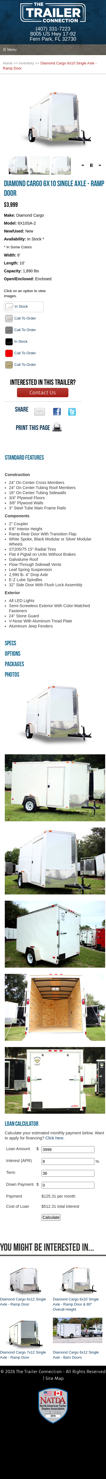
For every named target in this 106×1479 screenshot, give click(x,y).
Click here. (55, 1138)
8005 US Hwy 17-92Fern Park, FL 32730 (53, 36)
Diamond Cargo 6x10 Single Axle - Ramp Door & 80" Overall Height (76, 1304)
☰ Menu (9, 49)
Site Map (55, 1378)
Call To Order (20, 318)
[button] (83, 165)
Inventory (26, 63)
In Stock (16, 307)
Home (8, 63)
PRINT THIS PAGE (33, 427)
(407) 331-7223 (53, 29)
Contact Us (42, 393)
